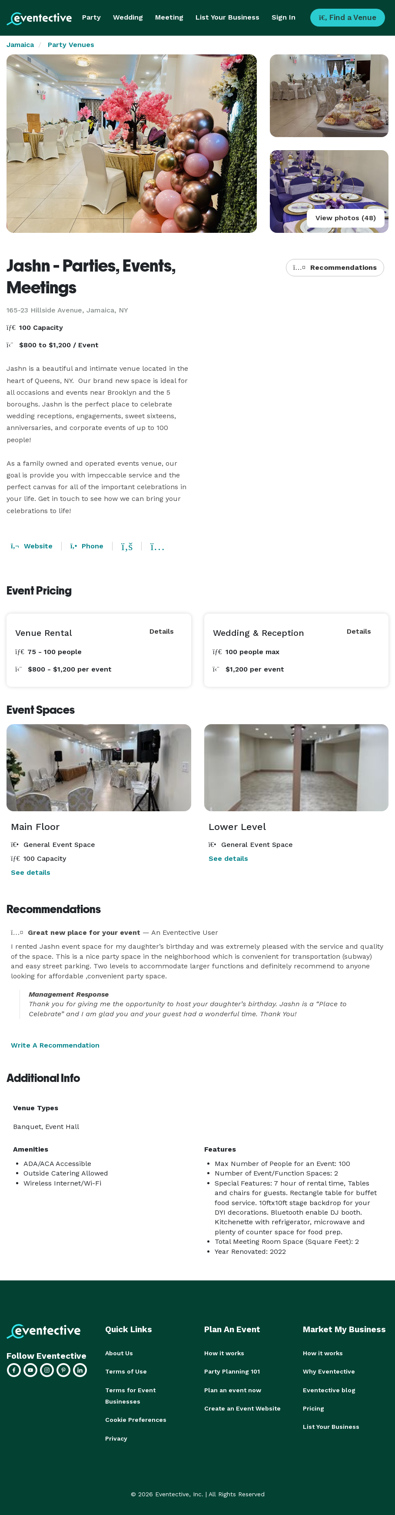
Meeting (169, 17)
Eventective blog (329, 1389)
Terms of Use (126, 1371)
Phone (86, 546)
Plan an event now (232, 1389)
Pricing (313, 1407)
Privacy (116, 1437)
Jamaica (20, 44)
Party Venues (71, 44)
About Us (119, 1353)
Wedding (128, 17)
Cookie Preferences (135, 1419)
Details (161, 631)
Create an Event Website (242, 1407)
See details (30, 872)
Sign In (283, 17)
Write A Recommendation (55, 1045)
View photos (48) (345, 218)
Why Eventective (329, 1371)
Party (91, 17)
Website (32, 546)
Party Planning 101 (232, 1371)
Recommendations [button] (335, 267)
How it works (224, 1353)
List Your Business (227, 17)
